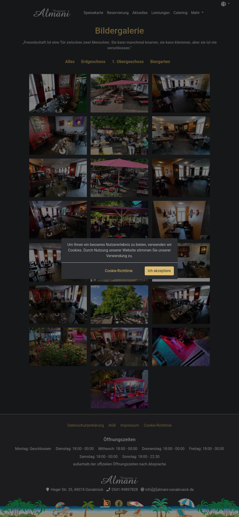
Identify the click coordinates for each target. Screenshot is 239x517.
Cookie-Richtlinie (119, 271)
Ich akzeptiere (159, 271)
